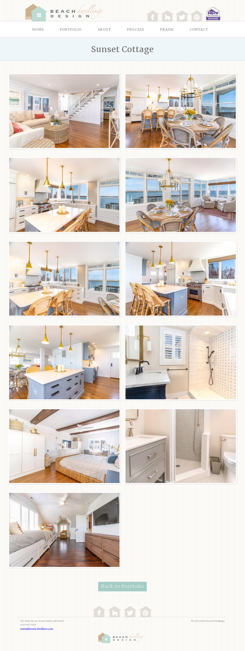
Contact (199, 29)
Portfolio (71, 29)
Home (38, 29)
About (104, 29)
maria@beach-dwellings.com (36, 628)
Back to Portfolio (122, 586)
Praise (167, 29)
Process (135, 29)
